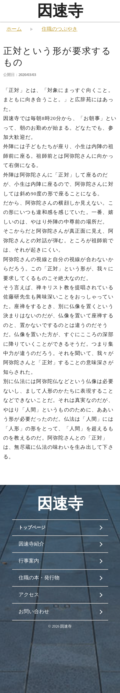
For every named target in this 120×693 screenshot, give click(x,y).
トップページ (32, 527)
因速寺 (60, 10)
